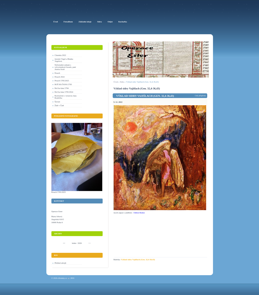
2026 (80, 243)
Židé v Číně (59, 105)
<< (64, 243)
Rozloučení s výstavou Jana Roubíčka (66, 97)
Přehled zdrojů (60, 263)
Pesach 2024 (60, 77)
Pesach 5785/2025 (62, 80)
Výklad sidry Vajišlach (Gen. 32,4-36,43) (145, 95)
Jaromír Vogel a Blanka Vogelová (64, 60)
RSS (72, 278)
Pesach (57, 73)
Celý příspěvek (200, 96)
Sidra (122, 82)
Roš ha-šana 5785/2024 (64, 92)
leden (74, 243)
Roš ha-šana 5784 (62, 88)
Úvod (116, 82)
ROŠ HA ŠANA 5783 (63, 84)
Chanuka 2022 (60, 55)
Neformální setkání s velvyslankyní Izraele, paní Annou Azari (65, 67)
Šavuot (57, 102)
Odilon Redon (139, 213)
